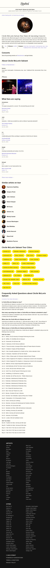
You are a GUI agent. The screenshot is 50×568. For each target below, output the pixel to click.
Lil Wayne (8, 497)
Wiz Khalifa (28, 493)
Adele (7, 456)
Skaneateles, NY (29, 275)
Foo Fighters (28, 451)
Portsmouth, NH (7, 255)
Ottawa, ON (8, 528)
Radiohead (28, 484)
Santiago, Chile (29, 550)
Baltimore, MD (26, 279)
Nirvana (27, 453)
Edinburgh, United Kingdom (11, 548)
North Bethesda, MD (8, 271)
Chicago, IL (8, 510)
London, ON (8, 524)
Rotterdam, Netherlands (19, 251)
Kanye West (28, 449)
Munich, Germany (29, 519)
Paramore (8, 493)
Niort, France (30, 255)
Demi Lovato (28, 475)
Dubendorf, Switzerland (31, 535)
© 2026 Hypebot (11, 555)
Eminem (8, 447)
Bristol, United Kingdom (11, 550)
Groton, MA (16, 283)
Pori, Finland (17, 275)
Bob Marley (28, 486)
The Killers (28, 477)
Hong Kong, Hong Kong (31, 539)
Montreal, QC (9, 535)
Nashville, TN (9, 513)
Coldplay (8, 454)
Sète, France (6, 283)
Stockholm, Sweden (30, 534)
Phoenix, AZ (5, 155)
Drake (7, 451)
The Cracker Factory (7, 123)
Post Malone (28, 456)
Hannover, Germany (34, 251)
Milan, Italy (28, 524)
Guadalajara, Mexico (10, 541)
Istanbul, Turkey (29, 537)
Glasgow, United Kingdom (31, 508)
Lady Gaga (8, 462)
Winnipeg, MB (9, 517)
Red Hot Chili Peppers (10, 466)
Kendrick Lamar (9, 490)
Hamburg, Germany (38, 279)
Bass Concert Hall (6, 168)
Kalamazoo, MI (7, 275)
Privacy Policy (11, 562)
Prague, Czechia (29, 511)
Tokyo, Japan (28, 543)
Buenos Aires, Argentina (31, 548)
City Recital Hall (6, 138)
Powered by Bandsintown (14, 557)
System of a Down (29, 462)
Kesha (27, 491)
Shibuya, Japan (29, 541)
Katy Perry (8, 453)
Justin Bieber (8, 478)
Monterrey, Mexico (10, 543)
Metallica (8, 473)
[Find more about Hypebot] (25, 3)
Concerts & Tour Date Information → (10, 299)
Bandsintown (21, 55)
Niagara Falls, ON (9, 534)
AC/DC (27, 460)
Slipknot (27, 497)
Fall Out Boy (28, 471)
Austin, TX (4, 170)
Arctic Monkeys (29, 466)
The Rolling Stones (30, 488)
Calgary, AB (8, 521)
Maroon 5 (8, 458)
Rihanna (8, 475)
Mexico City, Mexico (10, 539)
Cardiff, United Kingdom (11, 545)
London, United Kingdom (28, 263)
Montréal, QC (6, 251)
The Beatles (8, 467)
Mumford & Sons (29, 469)
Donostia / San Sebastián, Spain (11, 279)
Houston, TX (5, 110)
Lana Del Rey (29, 458)
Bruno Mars (8, 449)
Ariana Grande (9, 484)
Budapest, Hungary (41, 255)
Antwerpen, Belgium (22, 271)
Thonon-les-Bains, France (28, 267)
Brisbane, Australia (30, 547)
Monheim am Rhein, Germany (10, 267)
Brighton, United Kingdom (31, 510)
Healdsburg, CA (7, 259)
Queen (7, 499)
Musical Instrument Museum (9, 153)
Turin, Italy (28, 526)
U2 (6, 469)
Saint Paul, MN (9, 511)
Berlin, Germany (34, 271)
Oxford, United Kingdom (20, 259)
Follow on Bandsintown (9, 64)
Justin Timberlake (29, 447)
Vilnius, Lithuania (19, 255)
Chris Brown (28, 454)
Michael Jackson (9, 488)
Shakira (27, 482)
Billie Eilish (8, 491)
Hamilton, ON (9, 519)
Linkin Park (8, 464)
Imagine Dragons (9, 482)
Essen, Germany (34, 259)
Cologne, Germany (30, 515)
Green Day (8, 480)
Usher (7, 495)
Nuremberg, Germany (30, 517)
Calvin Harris (28, 499)
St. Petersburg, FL (10, 515)
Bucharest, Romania (30, 532)
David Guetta (28, 467)
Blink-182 (28, 478)
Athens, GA (15, 263)
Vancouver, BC (9, 532)
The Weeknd (8, 477)
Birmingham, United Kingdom (32, 506)
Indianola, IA (8, 508)
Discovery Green (6, 108)
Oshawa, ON (8, 526)
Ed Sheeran (8, 460)
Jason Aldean (28, 495)
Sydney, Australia (6, 140)
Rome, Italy (28, 528)
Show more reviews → (8, 177)
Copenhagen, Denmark (30, 513)
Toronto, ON (8, 530)
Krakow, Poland (29, 530)
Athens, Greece (29, 521)
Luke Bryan (28, 480)
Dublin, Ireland (29, 523)
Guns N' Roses (29, 473)
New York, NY (6, 287)
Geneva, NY (5, 125)
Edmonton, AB (9, 537)
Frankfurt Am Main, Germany (30, 283)
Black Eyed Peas (29, 490)
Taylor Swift (8, 445)
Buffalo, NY (6, 263)
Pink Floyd (28, 464)
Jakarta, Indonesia (29, 545)
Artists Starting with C (7, 15)
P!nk (7, 486)
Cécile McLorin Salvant (18, 15)
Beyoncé (8, 471)
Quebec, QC (8, 523)
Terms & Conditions (12, 560)
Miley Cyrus (28, 445)
